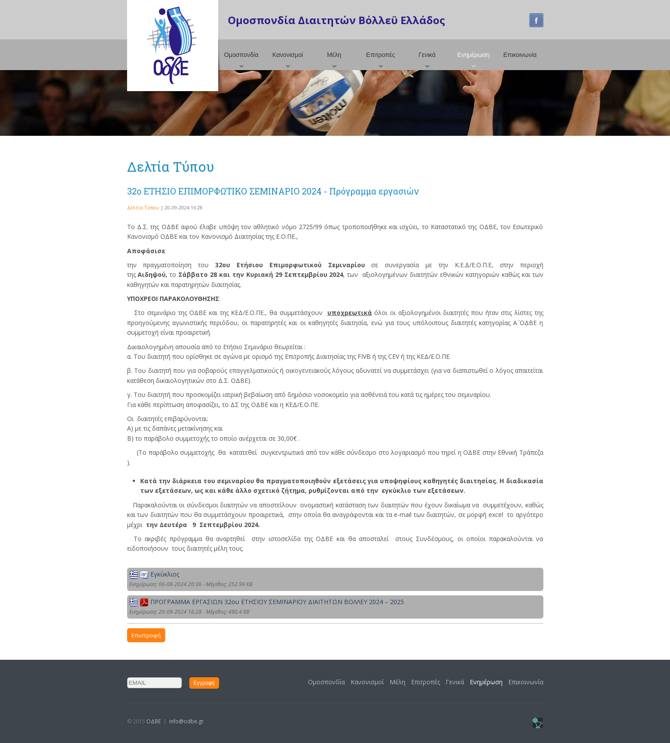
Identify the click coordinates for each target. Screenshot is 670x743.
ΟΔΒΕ (153, 721)
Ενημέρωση (473, 54)
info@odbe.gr (186, 721)
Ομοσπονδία (241, 54)
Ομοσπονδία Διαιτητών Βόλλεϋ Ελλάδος (336, 20)
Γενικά (427, 54)
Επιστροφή (146, 635)
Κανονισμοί (288, 54)
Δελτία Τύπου (143, 207)
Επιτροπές (380, 54)
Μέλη (334, 54)
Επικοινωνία (520, 54)
